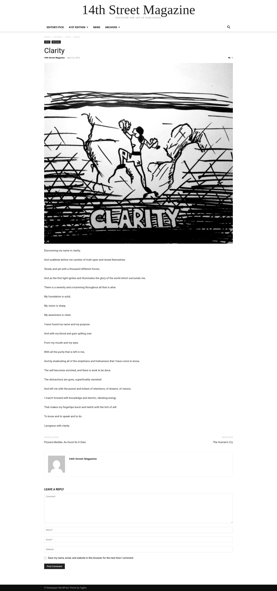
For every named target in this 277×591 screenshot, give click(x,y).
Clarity (54, 50)
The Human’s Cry (223, 442)
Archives (111, 27)
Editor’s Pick (55, 27)
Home (47, 36)
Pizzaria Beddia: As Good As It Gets (65, 442)
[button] (228, 27)
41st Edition (77, 27)
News (96, 27)
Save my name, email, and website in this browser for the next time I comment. (91, 557)
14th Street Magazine (54, 57)
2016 (67, 36)
